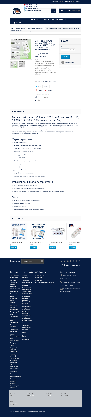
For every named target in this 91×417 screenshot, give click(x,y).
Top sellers (25, 280)
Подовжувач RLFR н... (76, 242)
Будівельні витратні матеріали (13, 284)
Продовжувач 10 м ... (56, 242)
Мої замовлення (40, 275)
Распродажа (14, 379)
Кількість (64, 47)
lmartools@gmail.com (32, 10)
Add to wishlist (69, 62)
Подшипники (14, 329)
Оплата (24, 323)
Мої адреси (38, 280)
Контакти (33, 19)
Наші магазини (27, 282)
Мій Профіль (40, 272)
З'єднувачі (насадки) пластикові (13, 349)
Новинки (25, 277)
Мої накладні (39, 277)
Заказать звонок (30, 8)
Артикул (37, 54)
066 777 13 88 (30, 4)
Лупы (12, 345)
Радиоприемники (15, 376)
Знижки (24, 275)
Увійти (78, 1)
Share (46, 86)
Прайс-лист (18, 22)
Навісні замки (14, 275)
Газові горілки (14, 294)
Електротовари (15, 288)
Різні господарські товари (14, 316)
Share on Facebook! (42, 94)
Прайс (24, 332)
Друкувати (41, 100)
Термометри (14, 277)
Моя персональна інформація (44, 282)
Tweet (38, 86)
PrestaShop (41, 411)
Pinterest (48, 90)
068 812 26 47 (30, 6)
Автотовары (14, 331)
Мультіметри (14, 291)
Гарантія (25, 329)
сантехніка (13, 371)
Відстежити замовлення (54, 19)
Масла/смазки (14, 368)
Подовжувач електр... (17, 242)
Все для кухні (14, 312)
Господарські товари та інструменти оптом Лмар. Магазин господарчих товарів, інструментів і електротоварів (27, 313)
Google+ (39, 90)
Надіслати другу (43, 97)
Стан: (36, 56)
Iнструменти (14, 280)
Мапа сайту (26, 339)
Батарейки (13, 374)
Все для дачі (14, 343)
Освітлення (13, 305)
